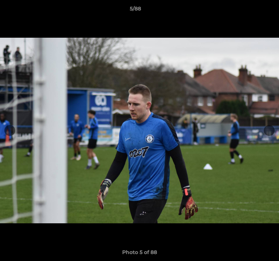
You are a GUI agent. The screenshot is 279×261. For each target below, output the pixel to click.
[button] (252, 10)
